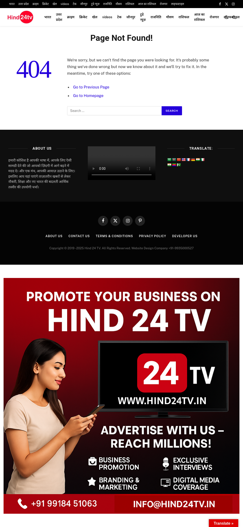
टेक (74, 4)
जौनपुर (84, 4)
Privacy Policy (153, 236)
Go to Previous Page (91, 87)
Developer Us (186, 236)
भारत (11, 4)
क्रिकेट (45, 4)
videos (65, 4)
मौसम (119, 4)
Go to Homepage (88, 95)
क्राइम (36, 4)
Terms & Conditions (114, 236)
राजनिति (107, 4)
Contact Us (78, 236)
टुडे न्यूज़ (95, 4)
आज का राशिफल (147, 4)
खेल (54, 4)
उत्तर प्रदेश (23, 4)
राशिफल (130, 4)
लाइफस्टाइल (177, 4)
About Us (52, 236)
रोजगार (163, 4)
